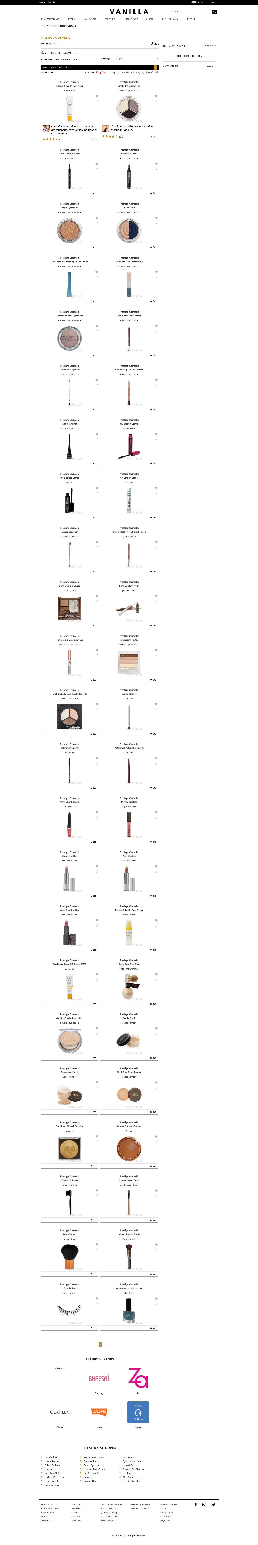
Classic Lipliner (129, 694)
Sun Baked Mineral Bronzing (69, 1126)
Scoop (150, 19)
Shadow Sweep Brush (129, 1180)
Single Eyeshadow (69, 207)
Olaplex (60, 1427)
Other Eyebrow (70, 590)
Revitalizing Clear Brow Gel (70, 640)
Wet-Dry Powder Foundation (69, 1018)
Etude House (166, 1512)
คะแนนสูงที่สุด (114, 72)
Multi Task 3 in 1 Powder (129, 1072)
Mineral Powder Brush (129, 1234)
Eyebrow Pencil (69, 536)
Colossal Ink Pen (129, 153)
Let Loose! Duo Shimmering (129, 261)
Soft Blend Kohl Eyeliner (129, 315)
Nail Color (129, 1293)
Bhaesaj (99, 1393)
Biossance (60, 1368)
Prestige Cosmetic (69, 82)
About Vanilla (47, 1504)
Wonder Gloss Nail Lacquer (129, 1288)
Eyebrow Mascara (129, 590)
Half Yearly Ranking (110, 1516)
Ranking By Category (140, 1504)
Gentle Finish (129, 1018)
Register (52, 2)
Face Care (75, 1504)
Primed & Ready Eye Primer (69, 86)
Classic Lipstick (69, 856)
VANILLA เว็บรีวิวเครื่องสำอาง (204, 2)
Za (138, 1393)
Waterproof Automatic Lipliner (129, 748)
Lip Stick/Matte (69, 860)
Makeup (74, 1512)
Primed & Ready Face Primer (129, 910)
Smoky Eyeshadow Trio (129, 86)
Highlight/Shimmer (129, 968)
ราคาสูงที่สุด (140, 72)
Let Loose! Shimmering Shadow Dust (70, 261)
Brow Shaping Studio (69, 586)
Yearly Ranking (108, 1520)
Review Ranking (50, 19)
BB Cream (69, 968)
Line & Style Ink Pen (69, 153)
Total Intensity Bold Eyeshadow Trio (69, 694)
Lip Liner (129, 698)
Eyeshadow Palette (129, 640)
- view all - (210, 45)
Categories (89, 19)
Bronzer (69, 1130)
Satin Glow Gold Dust (129, 964)
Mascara (129, 428)
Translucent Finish (69, 1072)
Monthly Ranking (109, 1508)
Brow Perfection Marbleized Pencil (129, 531)
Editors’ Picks (130, 19)
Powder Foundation (69, 1022)
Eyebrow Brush (70, 1185)
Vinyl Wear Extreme (69, 802)
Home (43, 25)
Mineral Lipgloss (129, 802)
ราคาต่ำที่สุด (127, 72)
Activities (109, 19)
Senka (138, 1427)
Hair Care (75, 1516)
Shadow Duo (129, 207)
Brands (71, 19)
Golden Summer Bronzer (129, 1126)
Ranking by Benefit (139, 1508)
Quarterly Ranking (109, 1512)
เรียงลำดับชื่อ (153, 72)
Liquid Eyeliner (69, 158)
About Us (45, 1516)
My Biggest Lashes (129, 423)
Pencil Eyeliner (129, 320)
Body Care (76, 1520)
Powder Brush (69, 1239)
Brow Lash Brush (69, 1180)
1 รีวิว (153, 136)
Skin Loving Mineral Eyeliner (129, 369)
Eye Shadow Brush (129, 1185)
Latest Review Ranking (111, 1504)
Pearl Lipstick (129, 856)
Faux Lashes (69, 1288)
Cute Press (165, 1516)
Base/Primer (69, 90)
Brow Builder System (129, 586)
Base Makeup (77, 1508)
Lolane (99, 1427)
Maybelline (165, 1520)
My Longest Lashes (129, 477)
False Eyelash (69, 1293)
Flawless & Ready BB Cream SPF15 (69, 964)
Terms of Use (47, 1512)
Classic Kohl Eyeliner (69, 369)
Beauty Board (170, 19)
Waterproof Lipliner (69, 748)
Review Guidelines (49, 1508)
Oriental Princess (168, 1504)
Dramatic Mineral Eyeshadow (69, 315)
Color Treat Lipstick (69, 910)
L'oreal (163, 1508)
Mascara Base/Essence (69, 644)
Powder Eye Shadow (129, 90)
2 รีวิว (93, 139)
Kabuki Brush (69, 1234)
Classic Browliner (70, 531)
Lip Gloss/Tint (69, 806)
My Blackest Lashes (69, 477)
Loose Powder (129, 1022)
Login (42, 2)
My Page (190, 19)
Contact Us (46, 1520)
